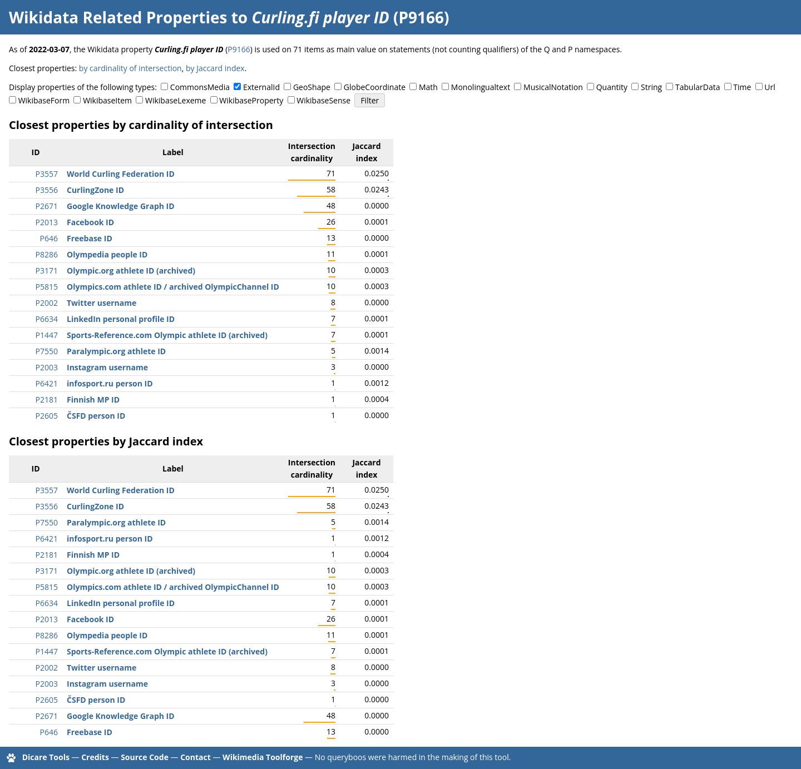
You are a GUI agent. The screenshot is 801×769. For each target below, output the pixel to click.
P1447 (47, 335)
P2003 (47, 367)
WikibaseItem (107, 100)
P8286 (47, 254)
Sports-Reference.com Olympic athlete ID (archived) (167, 335)
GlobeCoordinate (375, 87)
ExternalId (261, 87)
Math (428, 87)
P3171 (47, 270)
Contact (195, 757)
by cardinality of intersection (130, 68)
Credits (95, 757)
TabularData (697, 87)
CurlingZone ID (95, 190)
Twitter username (101, 302)
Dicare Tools (46, 757)
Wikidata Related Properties (118, 17)
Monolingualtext (480, 87)
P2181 (47, 399)
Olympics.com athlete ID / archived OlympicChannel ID (173, 286)
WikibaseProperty (251, 100)
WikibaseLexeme (175, 100)
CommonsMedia (200, 87)
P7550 (47, 351)
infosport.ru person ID (110, 383)
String (651, 87)
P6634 (47, 319)
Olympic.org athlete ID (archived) (131, 270)
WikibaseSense (323, 100)
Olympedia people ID (107, 254)
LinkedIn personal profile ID (121, 319)
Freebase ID (89, 238)
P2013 (47, 222)
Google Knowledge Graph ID (121, 206)
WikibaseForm (44, 100)
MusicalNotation (553, 87)
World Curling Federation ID (121, 173)
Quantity (611, 87)
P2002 (47, 302)
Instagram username (107, 367)
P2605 (47, 415)
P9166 (239, 49)
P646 (49, 238)
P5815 (47, 286)
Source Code (145, 757)
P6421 (47, 383)
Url (769, 87)
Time (742, 87)
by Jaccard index (215, 68)
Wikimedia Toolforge (262, 757)
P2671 (47, 206)
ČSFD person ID (96, 415)
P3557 (47, 173)
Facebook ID (90, 222)
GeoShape (311, 87)
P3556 (47, 190)
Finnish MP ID (93, 399)
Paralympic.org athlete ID (116, 351)
